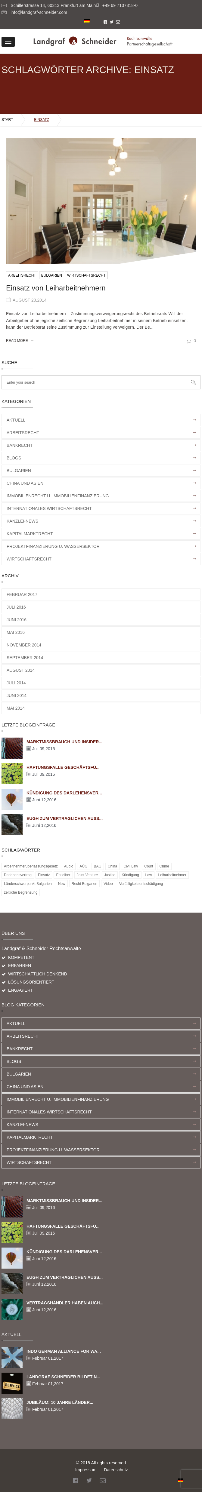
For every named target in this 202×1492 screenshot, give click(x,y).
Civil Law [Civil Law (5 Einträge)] (130, 866)
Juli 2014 (16, 682)
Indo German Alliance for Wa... (63, 1351)
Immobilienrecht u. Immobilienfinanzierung (58, 495)
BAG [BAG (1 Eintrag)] (97, 866)
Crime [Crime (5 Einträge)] (164, 866)
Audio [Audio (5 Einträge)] (68, 866)
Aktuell (16, 420)
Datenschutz (116, 1469)
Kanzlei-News (22, 521)
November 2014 (24, 645)
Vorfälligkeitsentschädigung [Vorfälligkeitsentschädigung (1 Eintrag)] (141, 884)
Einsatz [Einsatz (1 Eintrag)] (44, 875)
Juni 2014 (16, 695)
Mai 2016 (16, 632)
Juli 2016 (16, 607)
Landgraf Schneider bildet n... (63, 1376)
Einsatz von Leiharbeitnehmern (56, 288)
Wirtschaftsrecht (86, 275)
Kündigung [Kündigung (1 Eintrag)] (130, 875)
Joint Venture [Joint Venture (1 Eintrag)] (87, 875)
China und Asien (25, 483)
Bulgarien (51, 275)
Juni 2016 (16, 619)
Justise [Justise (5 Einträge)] (109, 875)
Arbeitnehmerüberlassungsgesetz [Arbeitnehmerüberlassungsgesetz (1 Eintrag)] (31, 866)
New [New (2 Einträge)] (61, 884)
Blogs (14, 458)
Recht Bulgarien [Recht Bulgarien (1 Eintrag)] (84, 884)
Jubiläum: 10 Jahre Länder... (59, 1402)
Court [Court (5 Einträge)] (148, 866)
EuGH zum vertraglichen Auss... (64, 818)
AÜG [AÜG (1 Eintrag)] (83, 866)
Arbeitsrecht (22, 275)
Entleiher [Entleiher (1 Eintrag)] (63, 875)
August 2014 (21, 670)
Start (7, 120)
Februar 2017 (22, 594)
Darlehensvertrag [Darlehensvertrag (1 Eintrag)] (18, 875)
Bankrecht (20, 445)
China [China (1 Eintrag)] (112, 866)
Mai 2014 (16, 708)
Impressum (86, 1469)
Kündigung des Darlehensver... (64, 793)
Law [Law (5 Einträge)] (148, 875)
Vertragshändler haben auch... (64, 1302)
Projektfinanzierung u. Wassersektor (53, 546)
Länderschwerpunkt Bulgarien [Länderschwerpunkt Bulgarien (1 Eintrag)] (28, 884)
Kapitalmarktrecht (30, 533)
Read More (19, 341)
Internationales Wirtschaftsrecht (49, 508)
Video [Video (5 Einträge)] (108, 884)
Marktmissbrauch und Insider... (64, 741)
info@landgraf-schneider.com (39, 12)
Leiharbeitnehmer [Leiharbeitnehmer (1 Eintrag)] (172, 875)
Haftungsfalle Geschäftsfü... (63, 767)
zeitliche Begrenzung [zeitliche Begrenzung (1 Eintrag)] (20, 892)
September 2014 (25, 657)
